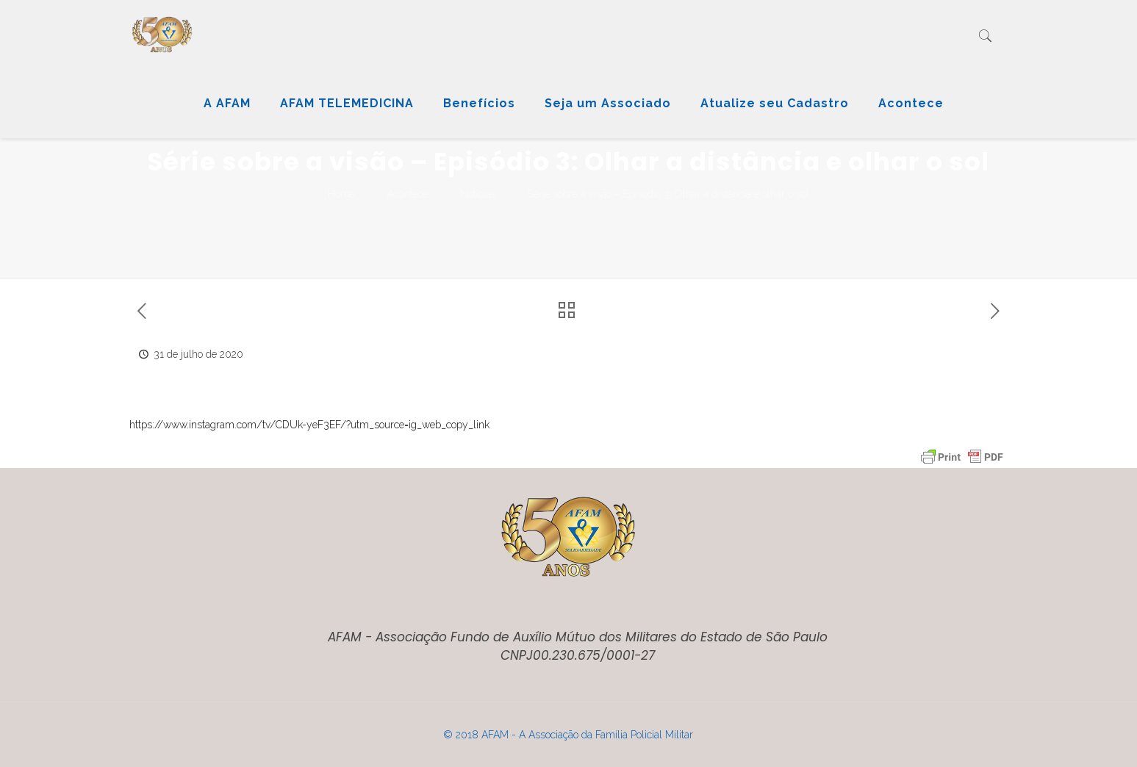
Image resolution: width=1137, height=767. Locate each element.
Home (341, 194)
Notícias (478, 194)
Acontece (407, 194)
